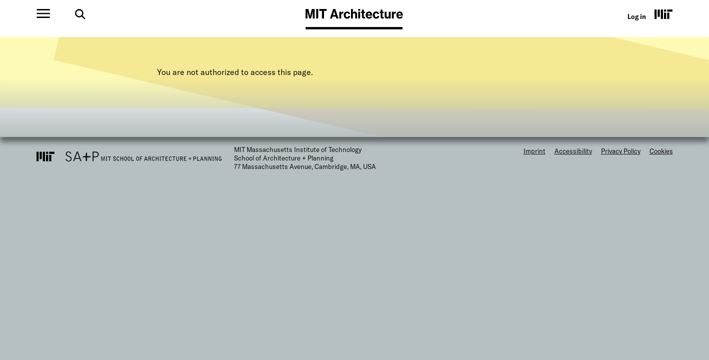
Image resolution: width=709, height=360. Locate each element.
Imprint (535, 151)
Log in (637, 16)
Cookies (661, 151)
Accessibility (573, 151)
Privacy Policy (620, 151)
